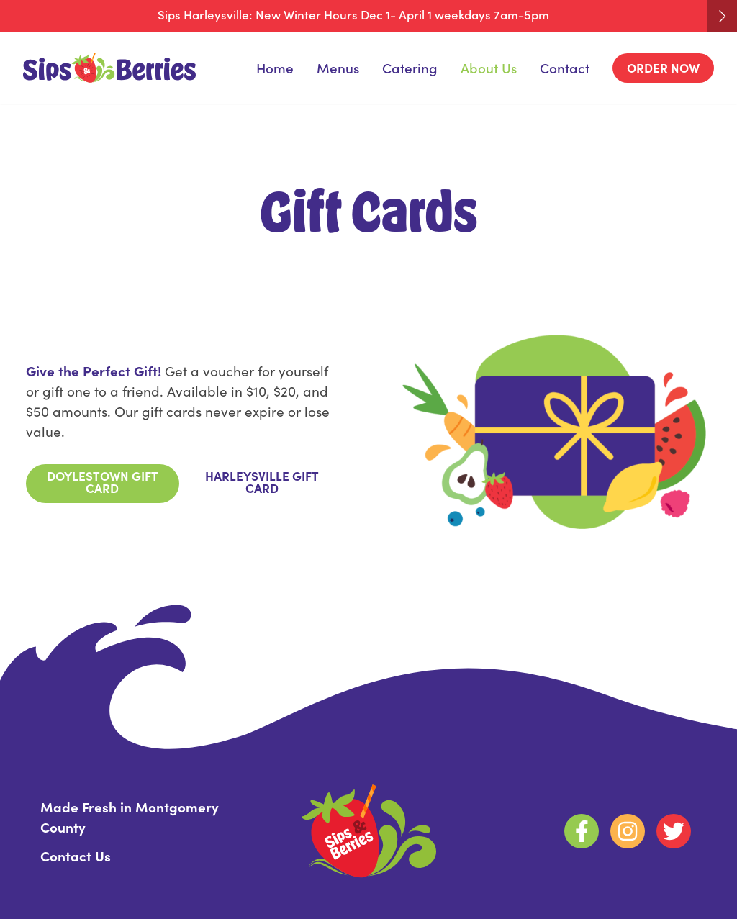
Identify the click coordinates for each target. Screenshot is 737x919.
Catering (410, 67)
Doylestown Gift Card (102, 482)
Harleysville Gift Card (262, 482)
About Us (489, 67)
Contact (564, 67)
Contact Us (75, 855)
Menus (338, 67)
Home (275, 67)
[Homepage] (109, 68)
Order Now (663, 67)
